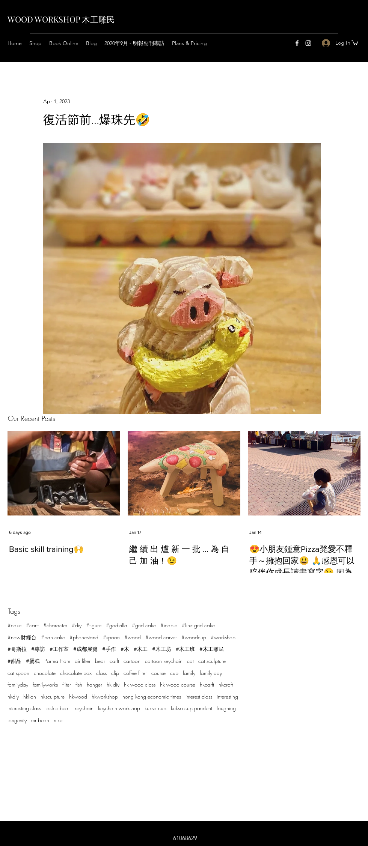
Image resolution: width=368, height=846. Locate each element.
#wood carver (161, 637)
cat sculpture (212, 660)
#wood (132, 637)
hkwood (78, 696)
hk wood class (139, 684)
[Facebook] (297, 43)
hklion (29, 696)
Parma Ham (57, 660)
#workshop (223, 637)
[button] (354, 42)
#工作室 (59, 648)
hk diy (113, 684)
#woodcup (193, 637)
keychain (84, 708)
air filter (82, 660)
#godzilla (116, 625)
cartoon (132, 660)
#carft (32, 625)
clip (115, 672)
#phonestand (83, 637)
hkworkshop (105, 696)
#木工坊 (161, 648)
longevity (17, 720)
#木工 (141, 648)
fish (78, 684)
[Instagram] (308, 43)
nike (58, 720)
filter (66, 684)
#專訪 (38, 648)
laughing (226, 708)
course (158, 672)
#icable (168, 625)
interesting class (24, 708)
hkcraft (226, 684)
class (101, 672)
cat (190, 660)
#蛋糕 (33, 660)
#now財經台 (22, 637)
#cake (14, 625)
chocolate (45, 672)
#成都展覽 (85, 648)
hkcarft (207, 684)
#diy (76, 625)
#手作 (109, 648)
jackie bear (57, 708)
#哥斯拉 (17, 648)
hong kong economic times (151, 696)
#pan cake (53, 637)
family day (211, 672)
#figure (93, 625)
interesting (227, 696)
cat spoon (18, 672)
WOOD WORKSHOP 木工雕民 (61, 19)
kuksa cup (155, 708)
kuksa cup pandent (191, 708)
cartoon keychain (163, 660)
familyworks (45, 684)
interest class (199, 696)
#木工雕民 (211, 648)
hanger (94, 684)
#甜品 (14, 660)
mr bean (40, 720)
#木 (125, 648)
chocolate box (76, 672)
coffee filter (135, 672)
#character (55, 625)
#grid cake (144, 625)
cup (174, 672)
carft (114, 660)
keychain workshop (119, 708)
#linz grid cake (198, 625)
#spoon (111, 637)
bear (100, 660)
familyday (18, 684)
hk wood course (177, 684)
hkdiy (13, 696)
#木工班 (185, 648)
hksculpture (53, 696)
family (189, 672)
